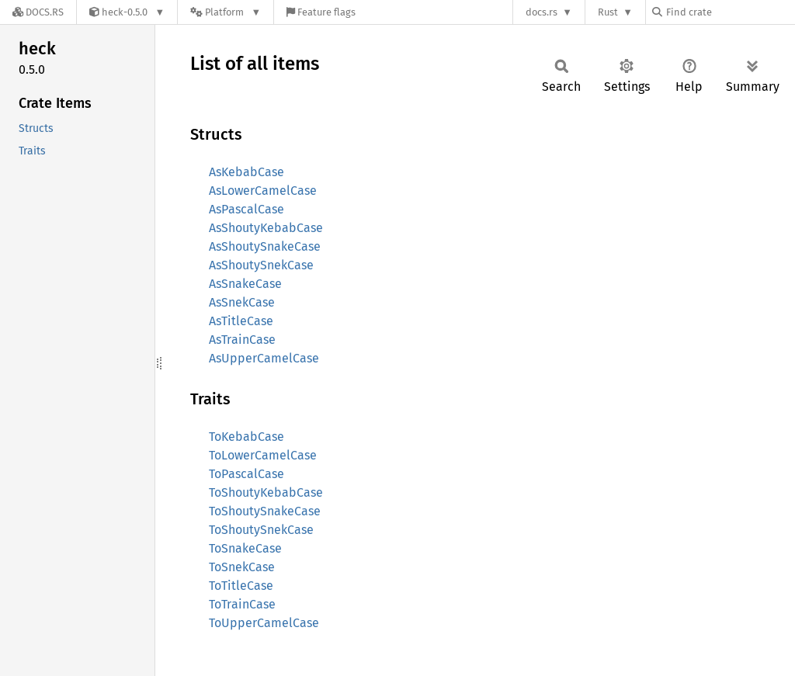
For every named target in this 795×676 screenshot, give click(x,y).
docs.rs (541, 12)
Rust (608, 12)
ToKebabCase (246, 436)
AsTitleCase (241, 321)
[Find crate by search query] (730, 12)
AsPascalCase (246, 209)
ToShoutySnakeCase (265, 511)
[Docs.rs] (38, 12)
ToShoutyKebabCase (266, 492)
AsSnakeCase (245, 283)
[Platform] (225, 12)
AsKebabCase (246, 172)
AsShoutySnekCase (261, 265)
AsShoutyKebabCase (266, 227)
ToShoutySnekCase (261, 529)
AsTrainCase (242, 339)
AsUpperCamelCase (264, 358)
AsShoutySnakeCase (265, 246)
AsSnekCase (242, 302)
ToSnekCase (242, 567)
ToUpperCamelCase (264, 622)
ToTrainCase (242, 604)
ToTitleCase (241, 585)
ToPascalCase (246, 473)
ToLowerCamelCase (263, 455)
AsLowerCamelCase (263, 190)
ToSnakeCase (245, 548)
